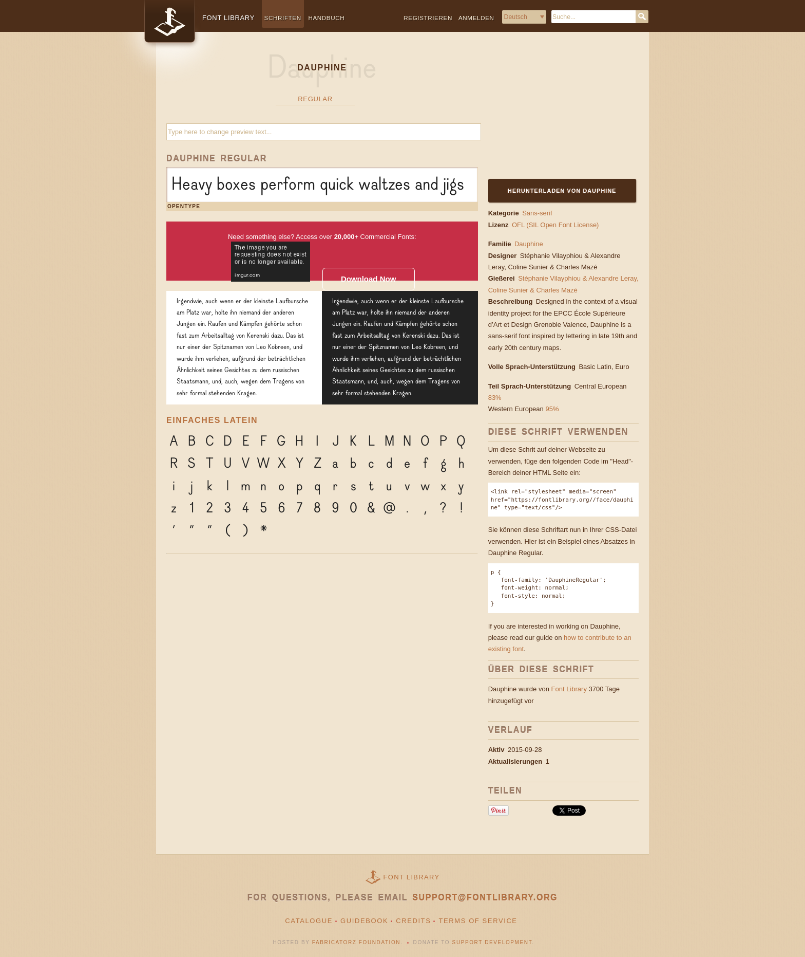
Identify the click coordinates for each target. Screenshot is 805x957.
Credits (413, 921)
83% (495, 397)
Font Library (569, 689)
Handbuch (326, 17)
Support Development (492, 942)
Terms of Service (477, 921)
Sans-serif (537, 213)
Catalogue (309, 921)
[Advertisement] (552, 111)
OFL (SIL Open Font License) (555, 225)
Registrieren (428, 17)
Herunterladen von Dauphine (562, 191)
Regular (315, 99)
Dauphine (528, 244)
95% (552, 409)
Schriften (282, 17)
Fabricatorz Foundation (356, 942)
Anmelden (476, 17)
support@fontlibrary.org (485, 897)
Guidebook (364, 921)
